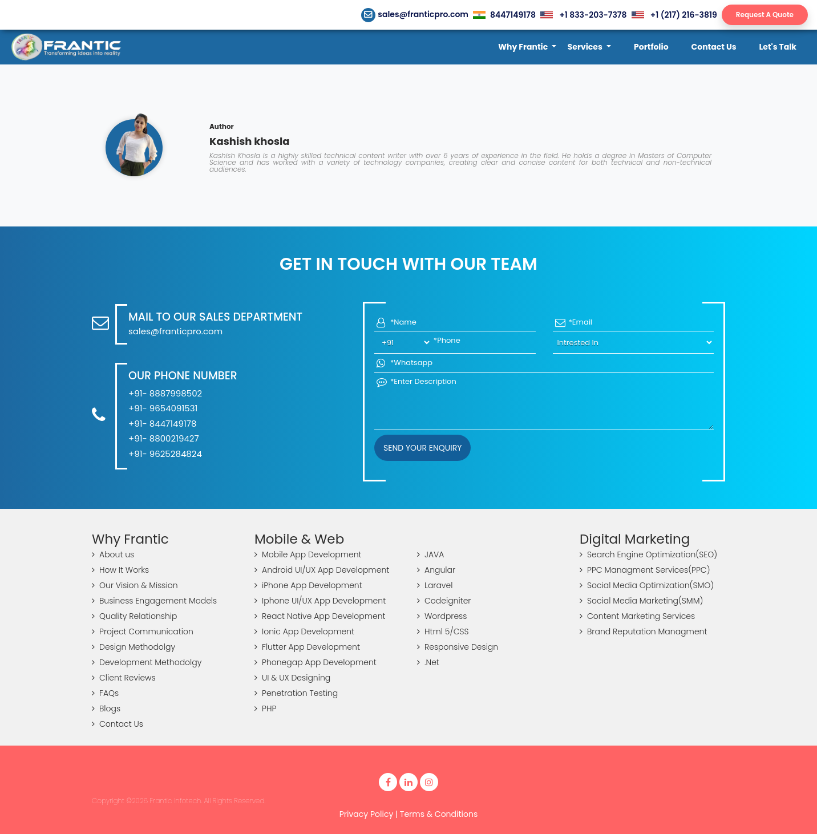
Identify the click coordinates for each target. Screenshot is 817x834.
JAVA (430, 554)
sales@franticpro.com (415, 14)
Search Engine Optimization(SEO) (648, 554)
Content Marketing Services (637, 616)
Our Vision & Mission (135, 585)
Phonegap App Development (315, 662)
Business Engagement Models (154, 600)
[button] (527, 47)
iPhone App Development (308, 585)
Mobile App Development (308, 554)
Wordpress (442, 616)
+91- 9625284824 (165, 454)
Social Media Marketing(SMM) (641, 600)
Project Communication (142, 631)
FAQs (105, 693)
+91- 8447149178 (162, 424)
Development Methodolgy (146, 662)
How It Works (120, 570)
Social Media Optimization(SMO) (647, 585)
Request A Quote (765, 14)
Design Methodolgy (133, 647)
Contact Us (117, 724)
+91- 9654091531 (162, 408)
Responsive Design (457, 647)
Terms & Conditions (439, 814)
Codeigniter (444, 600)
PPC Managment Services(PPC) (645, 570)
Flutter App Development (307, 647)
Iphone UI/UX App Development (320, 600)
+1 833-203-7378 (583, 15)
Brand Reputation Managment (643, 631)
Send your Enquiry (422, 448)
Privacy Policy (366, 814)
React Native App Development (320, 616)
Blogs (106, 708)
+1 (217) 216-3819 (674, 15)
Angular (436, 570)
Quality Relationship (134, 616)
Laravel (434, 585)
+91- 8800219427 (163, 438)
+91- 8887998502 (165, 393)
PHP (265, 708)
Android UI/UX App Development (321, 570)
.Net (428, 662)
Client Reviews (124, 677)
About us (113, 554)
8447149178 (504, 15)
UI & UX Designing (292, 677)
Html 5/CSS (442, 631)
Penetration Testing (296, 693)
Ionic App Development (304, 631)
